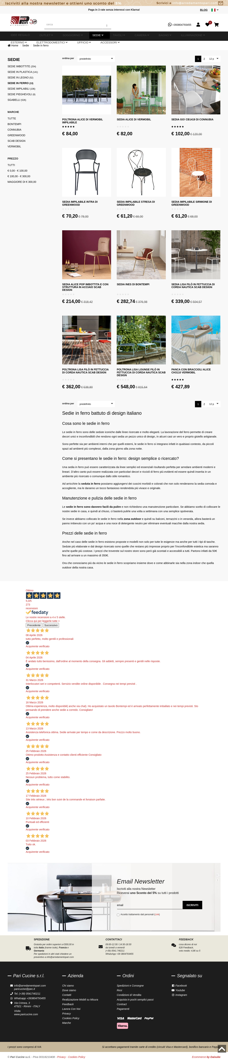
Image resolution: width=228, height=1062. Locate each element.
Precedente (34, 625)
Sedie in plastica (23, 71)
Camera (96, 36)
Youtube (178, 990)
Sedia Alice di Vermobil (134, 119)
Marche (66, 1022)
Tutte (12, 118)
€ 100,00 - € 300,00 (19, 176)
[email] (150, 905)
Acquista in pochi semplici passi (135, 999)
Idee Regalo (22, 36)
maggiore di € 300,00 (22, 181)
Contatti (66, 994)
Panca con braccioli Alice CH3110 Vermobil (191, 371)
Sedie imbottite (22, 66)
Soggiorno (54, 36)
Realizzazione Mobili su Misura (80, 999)
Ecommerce (206, 1056)
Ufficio (189, 36)
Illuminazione (127, 36)
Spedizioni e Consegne (130, 985)
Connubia (14, 129)
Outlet (38, 36)
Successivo (51, 625)
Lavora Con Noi (71, 1008)
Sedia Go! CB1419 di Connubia (192, 119)
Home (13, 45)
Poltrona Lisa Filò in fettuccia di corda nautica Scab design (85, 371)
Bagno (110, 36)
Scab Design (17, 140)
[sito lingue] (215, 10)
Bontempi (14, 124)
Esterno (146, 36)
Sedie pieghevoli (21, 94)
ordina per (68, 58)
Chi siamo (68, 985)
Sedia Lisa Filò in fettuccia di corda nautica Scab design (193, 286)
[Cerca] (106, 24)
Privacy (66, 1013)
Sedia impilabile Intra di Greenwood (80, 203)
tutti (11, 165)
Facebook (179, 985)
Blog (203, 9)
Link (157, 914)
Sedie (70, 36)
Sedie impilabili (21, 88)
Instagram (179, 994)
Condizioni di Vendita (129, 994)
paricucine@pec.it (24, 988)
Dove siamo (69, 990)
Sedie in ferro (41, 45)
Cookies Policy (70, 1018)
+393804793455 (179, 25)
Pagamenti (123, 1008)
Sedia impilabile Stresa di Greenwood (136, 203)
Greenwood (16, 135)
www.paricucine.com (26, 1014)
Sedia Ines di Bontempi (133, 284)
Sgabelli (17, 99)
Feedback (68, 1004)
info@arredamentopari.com (30, 985)
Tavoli (82, 36)
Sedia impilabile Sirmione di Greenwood (191, 203)
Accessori (206, 36)
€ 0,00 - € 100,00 (17, 170)
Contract (122, 1004)
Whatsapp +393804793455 (30, 998)
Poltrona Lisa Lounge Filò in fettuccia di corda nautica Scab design (141, 372)
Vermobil (14, 146)
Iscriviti (192, 905)
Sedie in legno (20, 77)
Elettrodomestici (168, 36)
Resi (119, 990)
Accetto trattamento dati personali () (138, 914)
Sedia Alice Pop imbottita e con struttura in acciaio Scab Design (85, 287)
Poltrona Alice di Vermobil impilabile (82, 121)
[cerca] (73, 24)
